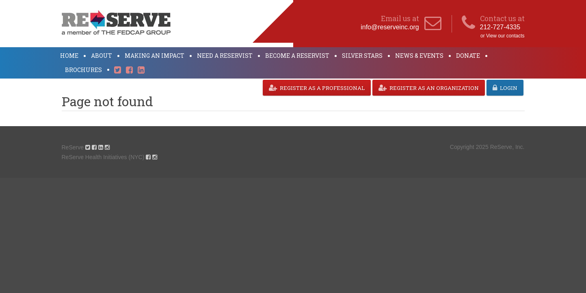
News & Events (419, 55)
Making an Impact (154, 55)
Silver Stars (362, 55)
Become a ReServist (297, 55)
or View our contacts (502, 35)
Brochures (83, 70)
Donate (468, 55)
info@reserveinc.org (390, 27)
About (101, 55)
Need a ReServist (225, 55)
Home (69, 55)
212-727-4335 (500, 27)
